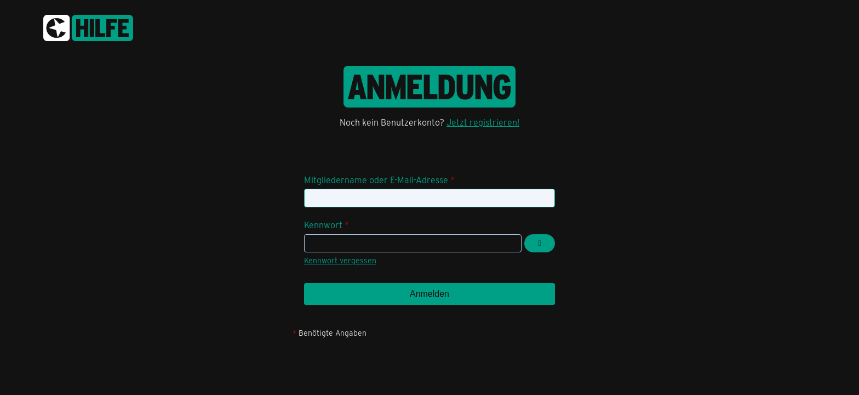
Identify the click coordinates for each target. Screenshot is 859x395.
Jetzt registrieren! (482, 122)
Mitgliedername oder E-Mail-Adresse (376, 179)
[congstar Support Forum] (88, 26)
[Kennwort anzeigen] (539, 243)
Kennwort (323, 224)
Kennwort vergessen (340, 260)
